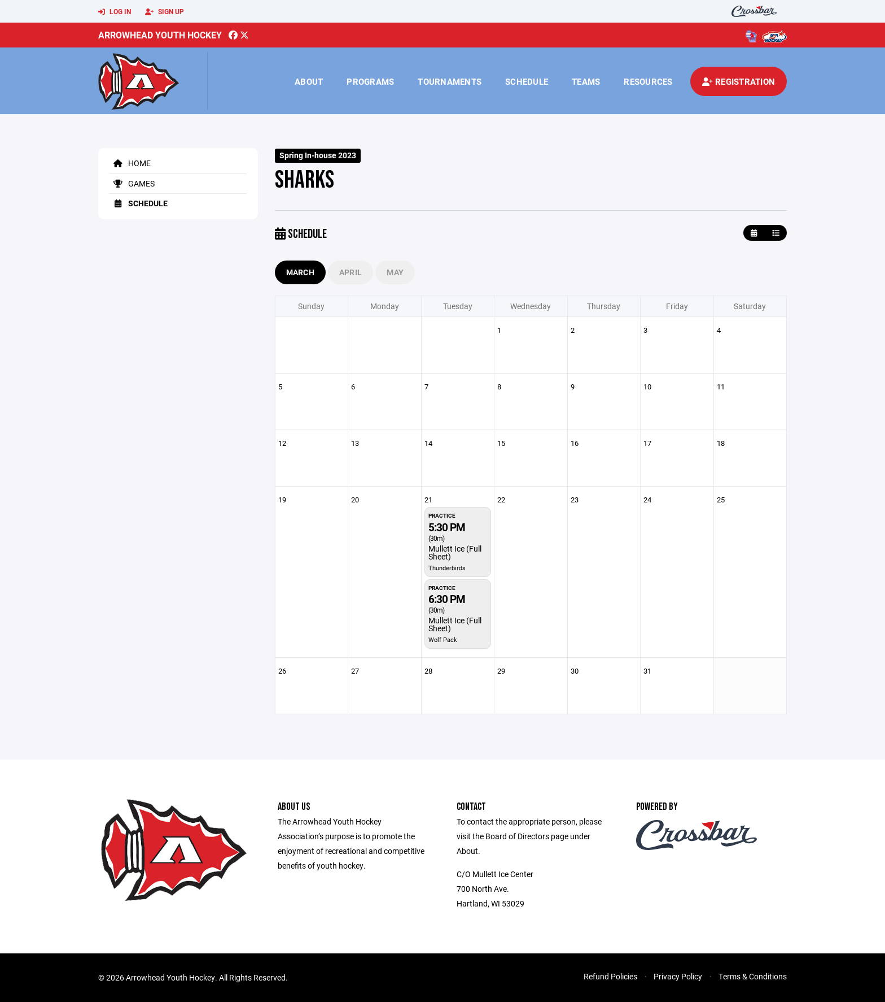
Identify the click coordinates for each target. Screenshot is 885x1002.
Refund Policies (610, 976)
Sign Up (164, 12)
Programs (370, 81)
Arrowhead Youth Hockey (160, 35)
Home (130, 163)
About (309, 81)
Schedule (526, 81)
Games (132, 183)
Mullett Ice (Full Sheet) (454, 552)
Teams (586, 81)
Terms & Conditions (752, 976)
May (395, 272)
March (300, 272)
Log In (114, 12)
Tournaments (449, 81)
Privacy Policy (678, 976)
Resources (648, 81)
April (350, 272)
